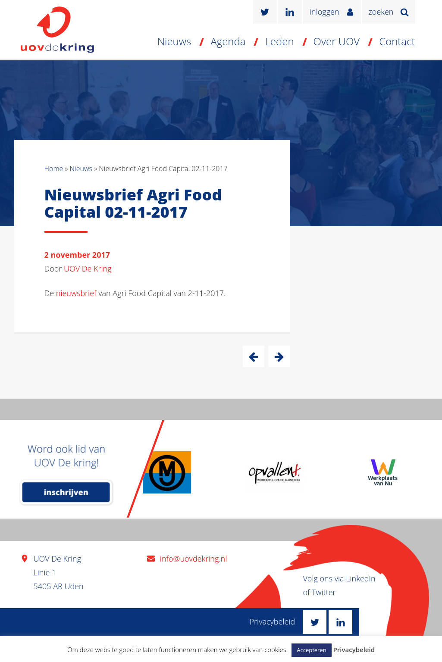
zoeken (381, 11)
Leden (279, 41)
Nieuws (174, 41)
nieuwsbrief (76, 293)
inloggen (324, 11)
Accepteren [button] (311, 650)
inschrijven (66, 492)
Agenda (227, 41)
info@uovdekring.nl (193, 558)
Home (53, 168)
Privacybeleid (272, 621)
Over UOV (336, 41)
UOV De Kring (88, 268)
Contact (397, 41)
